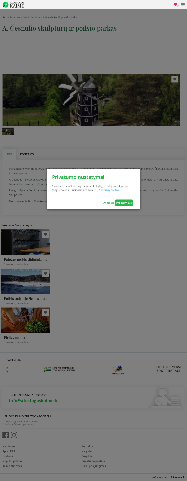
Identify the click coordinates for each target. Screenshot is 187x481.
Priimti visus (124, 203)
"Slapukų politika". (110, 190)
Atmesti (108, 203)
